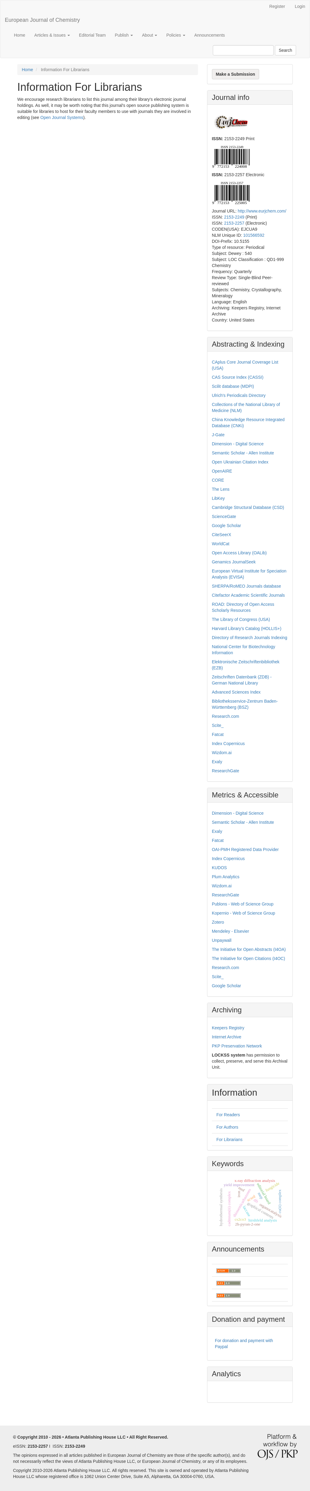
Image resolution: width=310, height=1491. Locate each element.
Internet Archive (226, 1036)
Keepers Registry (228, 1027)
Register (277, 6)
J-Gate (218, 434)
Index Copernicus (228, 743)
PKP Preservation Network (237, 1046)
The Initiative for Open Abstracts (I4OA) (249, 949)
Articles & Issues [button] (52, 35)
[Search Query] (243, 50)
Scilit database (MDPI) (233, 386)
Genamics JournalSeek (234, 561)
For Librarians (229, 1139)
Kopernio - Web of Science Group (243, 913)
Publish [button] (124, 35)
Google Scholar (226, 525)
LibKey (218, 498)
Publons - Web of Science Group (243, 904)
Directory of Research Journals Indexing (249, 637)
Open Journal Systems (61, 117)
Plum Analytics (225, 876)
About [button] (149, 35)
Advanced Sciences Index (236, 692)
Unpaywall (222, 940)
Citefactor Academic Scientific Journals (248, 595)
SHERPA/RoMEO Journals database (246, 586)
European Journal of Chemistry (42, 20)
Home (19, 35)
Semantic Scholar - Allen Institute (243, 452)
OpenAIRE (222, 471)
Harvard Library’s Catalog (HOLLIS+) (247, 628)
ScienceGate (224, 516)
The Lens (220, 489)
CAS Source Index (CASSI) (237, 377)
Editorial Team (92, 35)
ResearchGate (225, 770)
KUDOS (219, 867)
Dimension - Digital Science (238, 443)
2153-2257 (234, 223)
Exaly (217, 761)
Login (300, 6)
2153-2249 (234, 217)
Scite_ (218, 725)
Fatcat (218, 734)
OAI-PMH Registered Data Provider (245, 849)
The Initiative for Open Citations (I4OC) (248, 958)
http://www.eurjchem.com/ (262, 211)
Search (285, 50)
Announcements (209, 35)
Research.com (225, 716)
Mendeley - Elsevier (230, 931)
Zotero (218, 922)
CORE (218, 480)
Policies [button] (175, 35)
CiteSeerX (221, 534)
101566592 (253, 235)
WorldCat (220, 543)
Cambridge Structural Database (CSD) (248, 507)
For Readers (228, 1114)
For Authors (227, 1127)
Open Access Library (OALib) (239, 552)
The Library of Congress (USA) (241, 619)
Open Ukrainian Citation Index (240, 462)
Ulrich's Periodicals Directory (239, 395)
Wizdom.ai (222, 752)
